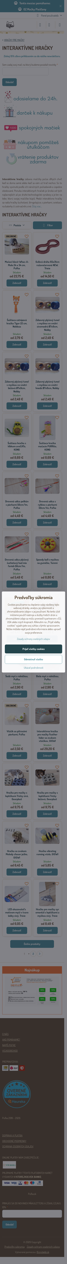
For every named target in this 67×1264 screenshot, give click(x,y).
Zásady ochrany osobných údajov (33, 638)
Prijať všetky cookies (34, 648)
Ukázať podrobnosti (33, 667)
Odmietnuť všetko (33, 659)
